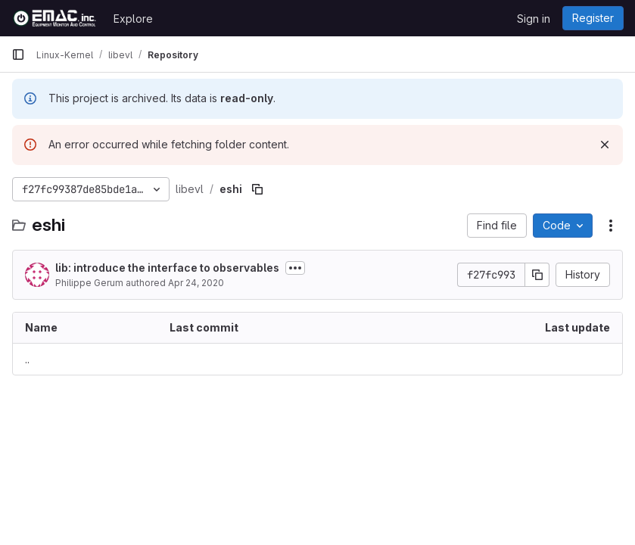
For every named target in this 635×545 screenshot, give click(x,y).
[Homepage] (54, 18)
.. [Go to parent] (27, 359)
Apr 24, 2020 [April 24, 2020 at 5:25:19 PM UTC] (196, 282)
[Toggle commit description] (295, 268)
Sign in (533, 18)
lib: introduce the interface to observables (167, 267)
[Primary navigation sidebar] (18, 54)
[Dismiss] (605, 144)
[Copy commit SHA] (537, 275)
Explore (133, 18)
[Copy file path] (257, 189)
